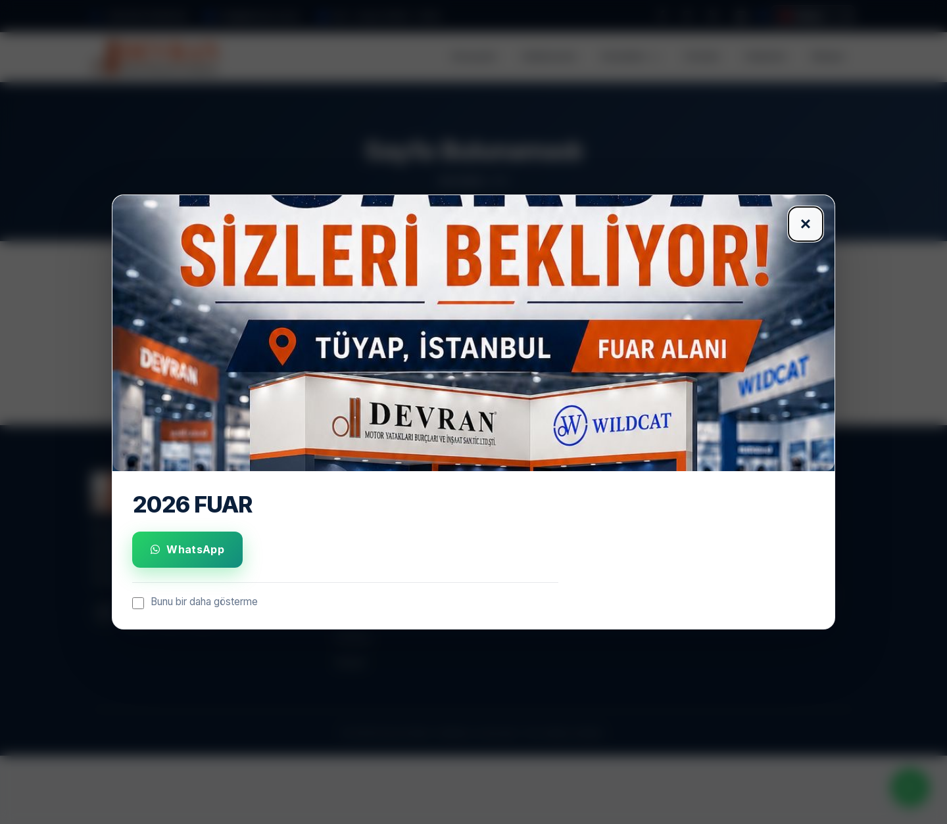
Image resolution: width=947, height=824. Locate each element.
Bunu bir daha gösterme (195, 602)
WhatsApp (187, 549)
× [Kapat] (805, 224)
